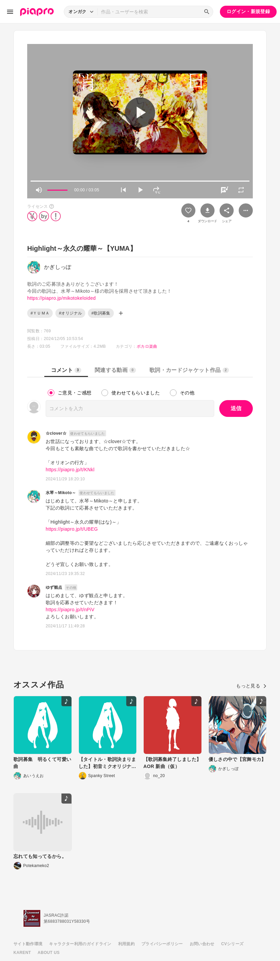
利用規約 (126, 944)
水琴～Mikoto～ (61, 492)
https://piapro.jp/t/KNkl (70, 469)
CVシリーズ (232, 944)
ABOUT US (48, 952)
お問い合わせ (202, 944)
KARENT (22, 952)
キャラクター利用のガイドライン (80, 944)
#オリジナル (70, 313)
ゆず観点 (54, 587)
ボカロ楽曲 (147, 346)
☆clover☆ (56, 433)
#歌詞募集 (100, 313)
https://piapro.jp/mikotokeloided (61, 298)
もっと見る (251, 685)
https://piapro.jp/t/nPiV (70, 609)
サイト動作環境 (27, 944)
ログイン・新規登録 (248, 11)
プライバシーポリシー (162, 944)
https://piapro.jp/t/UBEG (72, 529)
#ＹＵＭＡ (40, 313)
